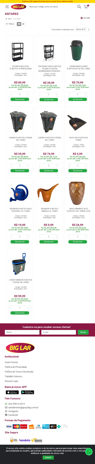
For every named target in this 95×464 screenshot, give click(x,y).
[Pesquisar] (79, 6)
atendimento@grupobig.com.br (21, 407)
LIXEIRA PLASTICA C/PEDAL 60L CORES (49, 139)
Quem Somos (11, 362)
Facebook (11, 415)
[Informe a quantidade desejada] (20, 94)
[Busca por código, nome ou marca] (52, 6)
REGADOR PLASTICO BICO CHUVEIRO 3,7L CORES (21, 210)
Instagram (11, 411)
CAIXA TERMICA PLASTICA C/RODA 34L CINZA (20, 281)
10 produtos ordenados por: (62, 29)
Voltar (85, 18)
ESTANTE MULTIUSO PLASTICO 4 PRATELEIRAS (21, 67)
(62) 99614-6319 (15, 404)
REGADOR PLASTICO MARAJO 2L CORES (49, 210)
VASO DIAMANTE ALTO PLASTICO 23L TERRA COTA (78, 210)
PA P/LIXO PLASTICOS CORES (78, 139)
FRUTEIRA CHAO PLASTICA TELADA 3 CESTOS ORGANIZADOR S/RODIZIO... (49, 68)
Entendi (48, 457)
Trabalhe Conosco (13, 376)
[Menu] (7, 6)
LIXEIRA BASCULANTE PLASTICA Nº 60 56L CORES (78, 67)
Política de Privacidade (16, 367)
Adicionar (19, 99)
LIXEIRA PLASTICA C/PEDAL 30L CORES (20, 139)
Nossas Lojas (11, 381)
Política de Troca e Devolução (19, 371)
